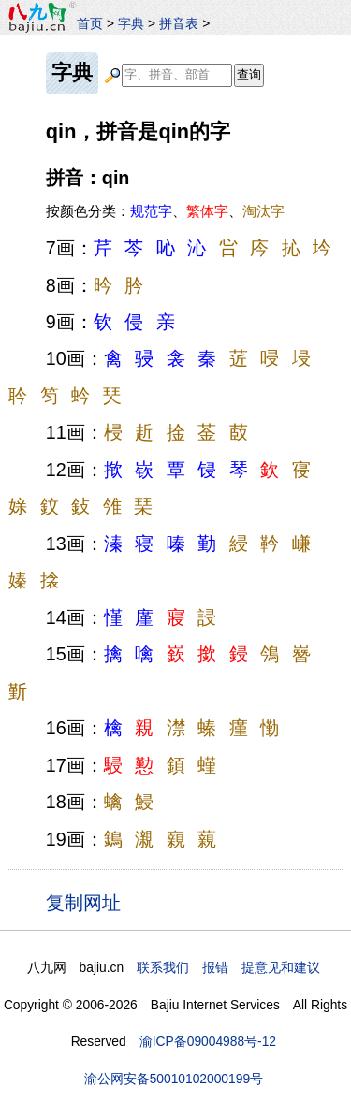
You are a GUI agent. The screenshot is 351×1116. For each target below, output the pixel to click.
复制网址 (88, 902)
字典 (131, 23)
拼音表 (178, 23)
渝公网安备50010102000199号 (173, 1078)
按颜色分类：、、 (165, 211)
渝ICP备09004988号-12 (207, 1041)
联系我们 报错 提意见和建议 (228, 967)
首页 (90, 23)
